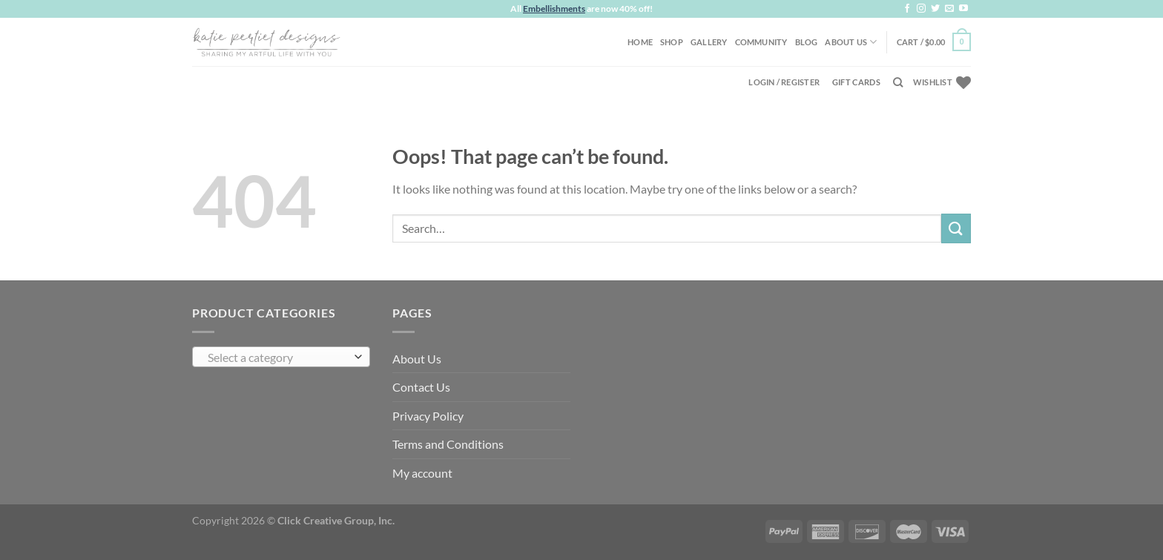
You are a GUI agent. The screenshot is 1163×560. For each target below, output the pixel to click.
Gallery (709, 42)
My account (422, 473)
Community (761, 42)
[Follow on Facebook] (907, 9)
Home (640, 42)
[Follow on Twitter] (935, 9)
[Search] (898, 82)
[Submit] (956, 228)
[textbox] (278, 357)
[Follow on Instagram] (921, 9)
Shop (671, 42)
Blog (806, 42)
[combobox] (281, 356)
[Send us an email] (949, 9)
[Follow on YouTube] (963, 9)
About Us (851, 42)
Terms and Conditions (448, 444)
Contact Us (421, 387)
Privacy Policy (428, 416)
